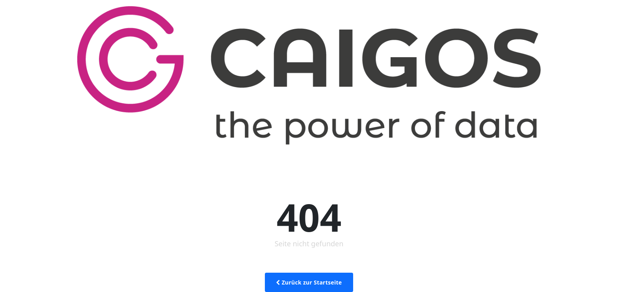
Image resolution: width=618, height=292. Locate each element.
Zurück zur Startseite (309, 282)
